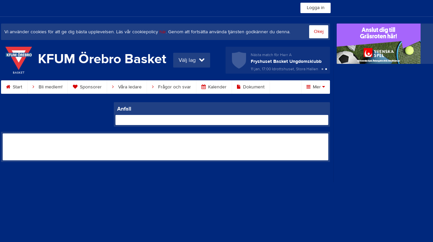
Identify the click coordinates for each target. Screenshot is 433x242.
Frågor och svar (171, 87)
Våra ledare (127, 87)
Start (14, 87)
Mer (315, 87)
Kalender (214, 87)
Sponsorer (87, 87)
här (162, 32)
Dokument (250, 87)
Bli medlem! (47, 87)
